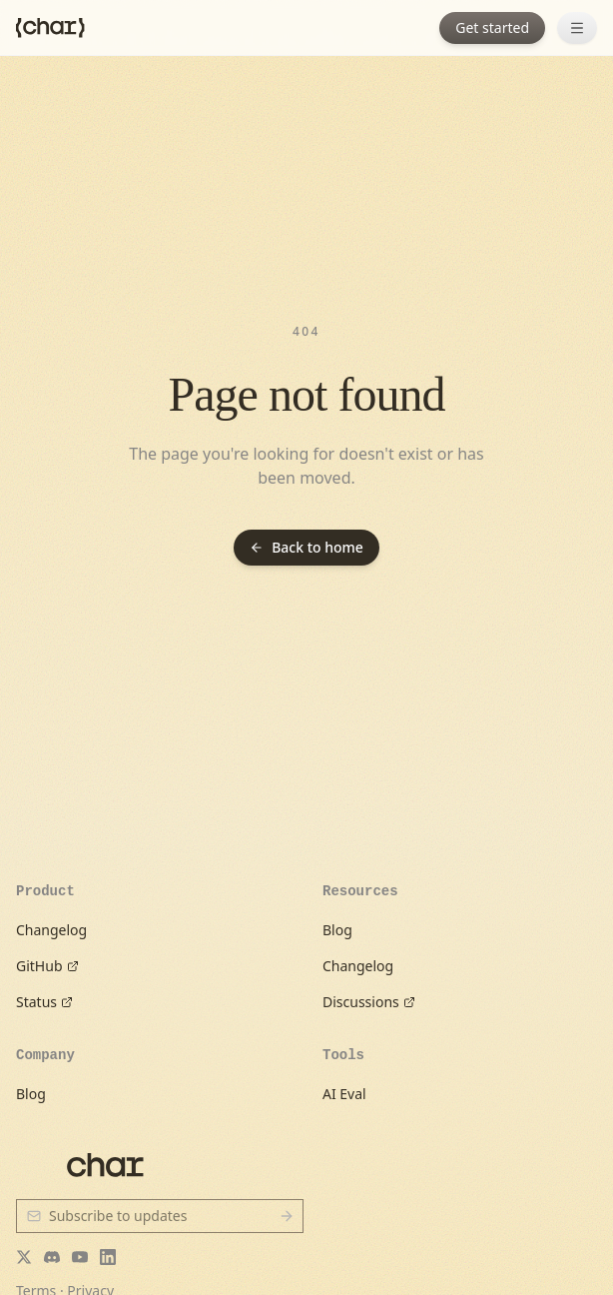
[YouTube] (80, 1257)
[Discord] (52, 1257)
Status (44, 1001)
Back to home (306, 547)
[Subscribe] (287, 1216)
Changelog (51, 929)
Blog (337, 929)
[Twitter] (24, 1257)
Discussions (368, 1001)
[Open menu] (577, 28)
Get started (492, 27)
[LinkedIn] (108, 1257)
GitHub (47, 965)
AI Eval (344, 1093)
